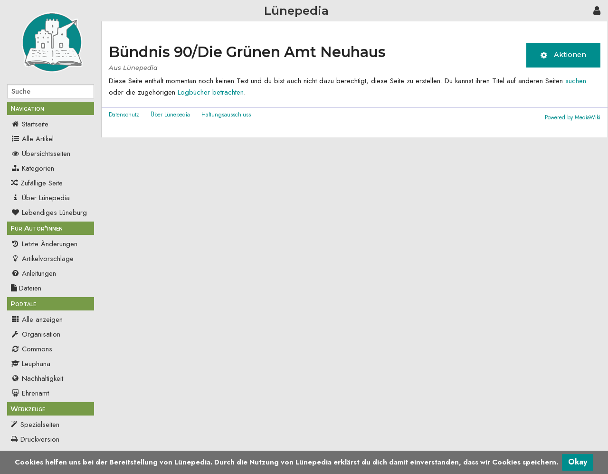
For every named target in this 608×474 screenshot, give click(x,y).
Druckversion (39, 439)
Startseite (29, 124)
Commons (31, 349)
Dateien (26, 288)
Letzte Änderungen (44, 244)
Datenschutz (124, 114)
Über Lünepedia (40, 198)
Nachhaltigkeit (37, 378)
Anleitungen (33, 273)
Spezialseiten (39, 424)
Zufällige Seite (41, 183)
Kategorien (32, 168)
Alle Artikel (32, 139)
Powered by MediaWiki (572, 117)
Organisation (35, 334)
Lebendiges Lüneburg (49, 212)
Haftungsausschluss (226, 114)
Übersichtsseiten (40, 153)
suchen (575, 81)
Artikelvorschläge (42, 258)
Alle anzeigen (37, 319)
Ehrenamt (30, 393)
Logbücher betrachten (211, 92)
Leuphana (30, 363)
